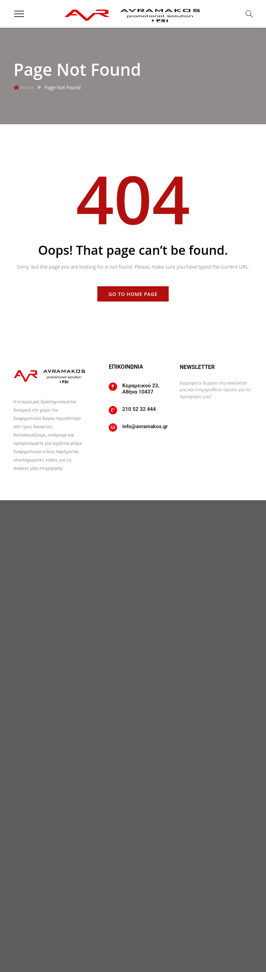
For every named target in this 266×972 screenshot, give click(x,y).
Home (27, 87)
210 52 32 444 (139, 409)
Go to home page (133, 294)
